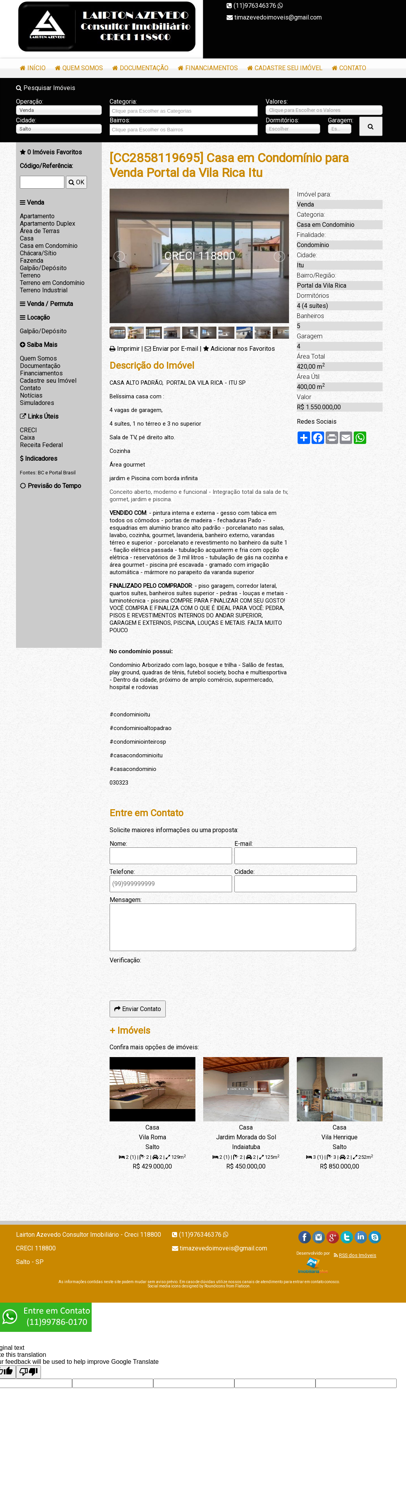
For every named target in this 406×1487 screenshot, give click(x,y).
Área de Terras (40, 231)
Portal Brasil (62, 473)
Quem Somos (82, 68)
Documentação (144, 68)
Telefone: (122, 871)
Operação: (29, 101)
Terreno (30, 275)
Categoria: (123, 101)
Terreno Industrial (43, 290)
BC (41, 473)
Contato (352, 68)
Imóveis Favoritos (54, 152)
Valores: (277, 101)
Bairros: (120, 120)
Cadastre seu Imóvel (289, 68)
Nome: (118, 843)
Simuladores (37, 403)
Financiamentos (211, 68)
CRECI (28, 430)
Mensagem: (126, 900)
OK (76, 182)
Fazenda (31, 260)
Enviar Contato (137, 1009)
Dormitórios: (282, 120)
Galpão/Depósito (43, 268)
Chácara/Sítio (38, 253)
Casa (27, 238)
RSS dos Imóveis (357, 1255)
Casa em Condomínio (49, 245)
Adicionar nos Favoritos (243, 348)
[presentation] (169, 979)
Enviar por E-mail (175, 348)
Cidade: (26, 120)
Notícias (31, 395)
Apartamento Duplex (47, 223)
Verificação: (125, 960)
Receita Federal (41, 445)
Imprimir (128, 348)
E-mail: (243, 843)
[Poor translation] (28, 1372)
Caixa (27, 437)
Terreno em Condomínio (52, 282)
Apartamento (37, 216)
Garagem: (339, 120)
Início (36, 68)
